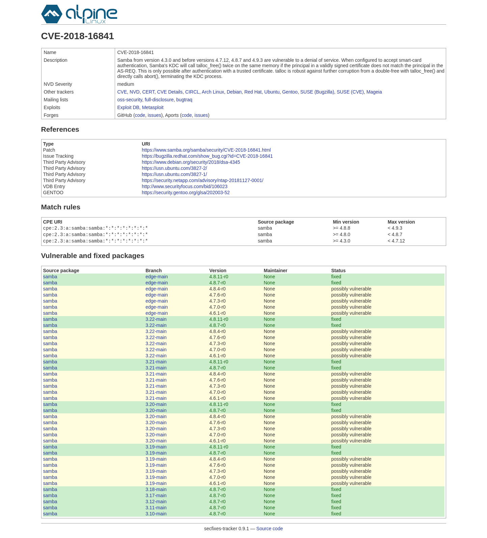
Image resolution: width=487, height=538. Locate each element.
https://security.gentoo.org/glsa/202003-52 (185, 192)
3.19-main (155, 449)
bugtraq (184, 99)
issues (154, 115)
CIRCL (192, 92)
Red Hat (253, 92)
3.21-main (155, 363)
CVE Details (170, 92)
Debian (234, 92)
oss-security (129, 99)
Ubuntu (271, 92)
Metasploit (153, 107)
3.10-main (155, 515)
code (140, 115)
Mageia (374, 92)
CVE (122, 92)
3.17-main (155, 497)
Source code (269, 530)
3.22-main (155, 321)
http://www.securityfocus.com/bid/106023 (184, 186)
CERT (148, 92)
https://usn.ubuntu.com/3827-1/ (174, 174)
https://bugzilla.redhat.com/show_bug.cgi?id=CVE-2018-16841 (207, 156)
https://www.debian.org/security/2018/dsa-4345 (191, 162)
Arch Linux (213, 92)
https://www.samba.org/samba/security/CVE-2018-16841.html (206, 150)
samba (50, 278)
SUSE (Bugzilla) (317, 92)
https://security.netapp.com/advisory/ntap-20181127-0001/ (202, 180)
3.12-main (155, 503)
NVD (135, 92)
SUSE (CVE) (350, 92)
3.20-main (155, 406)
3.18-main (155, 491)
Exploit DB (128, 107)
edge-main (156, 278)
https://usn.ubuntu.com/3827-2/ (174, 168)
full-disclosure (159, 99)
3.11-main (155, 509)
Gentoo (290, 92)
